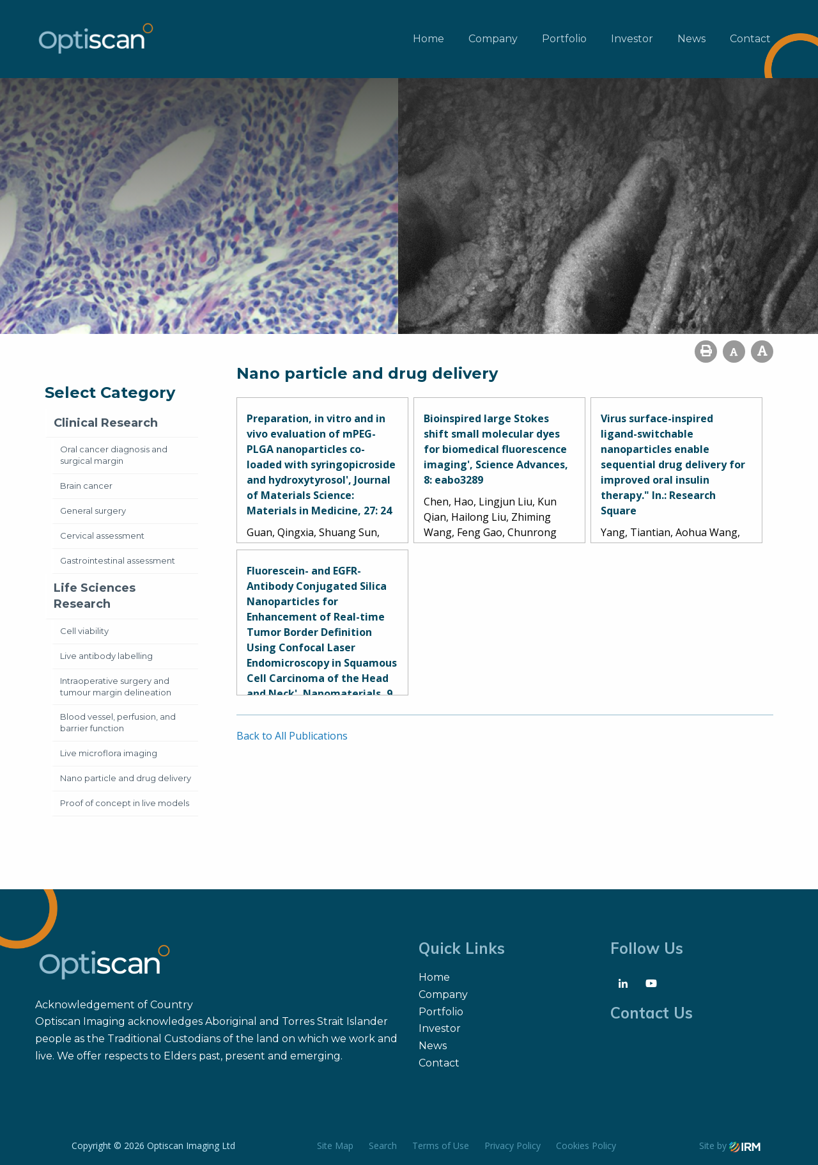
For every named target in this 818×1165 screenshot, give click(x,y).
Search (383, 1145)
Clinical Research (106, 423)
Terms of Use (440, 1145)
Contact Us (651, 1012)
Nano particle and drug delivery (125, 778)
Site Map (335, 1145)
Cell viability (84, 631)
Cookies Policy (586, 1145)
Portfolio (564, 39)
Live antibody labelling (106, 656)
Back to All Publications (292, 736)
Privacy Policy (512, 1145)
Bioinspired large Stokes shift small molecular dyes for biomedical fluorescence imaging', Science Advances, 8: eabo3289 (496, 449)
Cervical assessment (102, 535)
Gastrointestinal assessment (117, 560)
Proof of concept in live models (124, 803)
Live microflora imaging (108, 753)
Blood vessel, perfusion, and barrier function (118, 722)
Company (493, 39)
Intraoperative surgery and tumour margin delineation (115, 686)
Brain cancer (86, 485)
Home (428, 39)
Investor (632, 39)
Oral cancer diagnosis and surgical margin (113, 455)
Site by (729, 1145)
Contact (750, 39)
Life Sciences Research (94, 596)
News (691, 39)
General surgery (93, 510)
